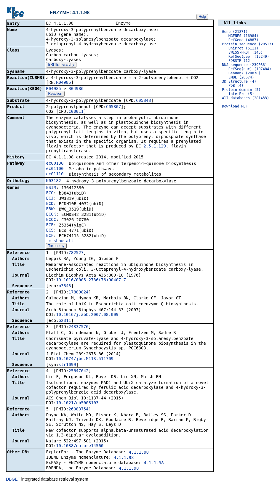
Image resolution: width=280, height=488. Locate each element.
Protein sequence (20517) (247, 44)
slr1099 (67, 365)
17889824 (78, 292)
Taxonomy (56, 246)
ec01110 (54, 174)
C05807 (113, 107)
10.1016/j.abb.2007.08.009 (87, 315)
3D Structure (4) (239, 81)
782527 (76, 253)
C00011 (76, 112)
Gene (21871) (235, 32)
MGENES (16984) (243, 36)
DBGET (13, 479)
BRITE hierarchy (61, 65)
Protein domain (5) (241, 90)
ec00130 (54, 163)
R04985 (63, 83)
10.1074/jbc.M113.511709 (84, 359)
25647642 (78, 371)
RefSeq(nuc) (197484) (249, 69)
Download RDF (235, 106)
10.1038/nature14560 (79, 446)
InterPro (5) (241, 94)
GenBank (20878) (244, 73)
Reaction (55, 94)
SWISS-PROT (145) (245, 52)
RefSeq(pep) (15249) (248, 56)
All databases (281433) (245, 98)
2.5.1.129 (154, 146)
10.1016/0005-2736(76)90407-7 (91, 280)
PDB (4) (236, 86)
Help (202, 17)
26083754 (78, 409)
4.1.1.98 (139, 452)
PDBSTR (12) (240, 61)
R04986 (76, 89)
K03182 (53, 181)
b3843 (65, 286)
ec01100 (54, 169)
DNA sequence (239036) (244, 65)
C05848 (143, 101)
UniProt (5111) (243, 48)
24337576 (78, 327)
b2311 (65, 321)
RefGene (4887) (243, 40)
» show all (59, 241)
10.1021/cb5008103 (77, 403)
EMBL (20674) (241, 77)
